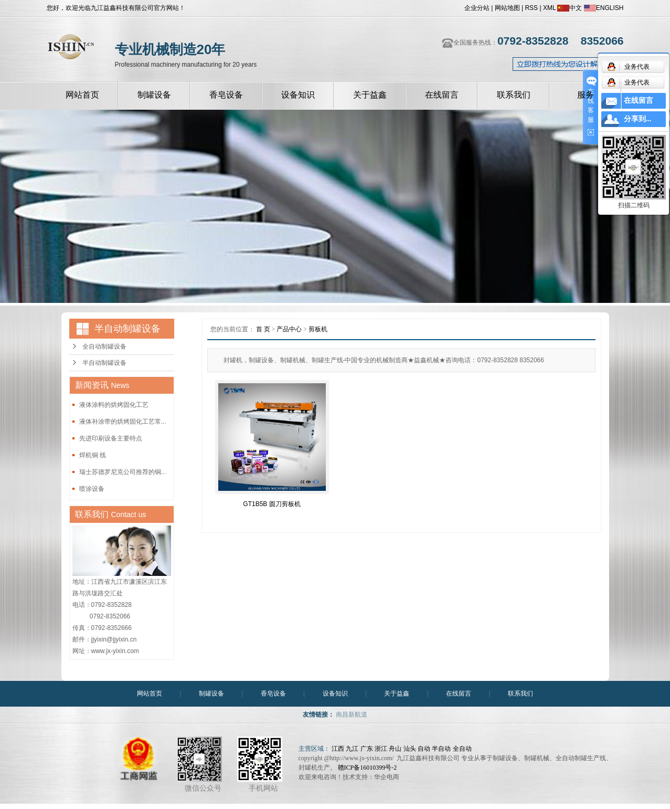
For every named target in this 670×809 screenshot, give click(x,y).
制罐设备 (154, 94)
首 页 (263, 329)
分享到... (638, 119)
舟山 (395, 748)
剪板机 (318, 329)
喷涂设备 (91, 488)
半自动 (441, 748)
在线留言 (442, 94)
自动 (424, 748)
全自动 (462, 748)
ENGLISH (604, 8)
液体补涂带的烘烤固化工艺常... (122, 421)
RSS (531, 8)
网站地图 (507, 8)
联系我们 (513, 94)
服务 (585, 94)
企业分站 (477, 8)
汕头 (409, 748)
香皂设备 (226, 94)
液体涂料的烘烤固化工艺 (113, 404)
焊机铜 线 (92, 455)
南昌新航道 (351, 714)
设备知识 (298, 94)
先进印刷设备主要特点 (110, 438)
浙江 (381, 748)
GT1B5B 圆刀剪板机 (271, 504)
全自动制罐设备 (104, 346)
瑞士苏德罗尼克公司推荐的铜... (122, 472)
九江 (352, 748)
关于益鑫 (370, 94)
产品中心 (289, 329)
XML (549, 8)
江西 (338, 748)
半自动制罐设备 (104, 362)
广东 (366, 748)
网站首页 (82, 94)
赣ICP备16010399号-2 (367, 767)
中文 (569, 8)
